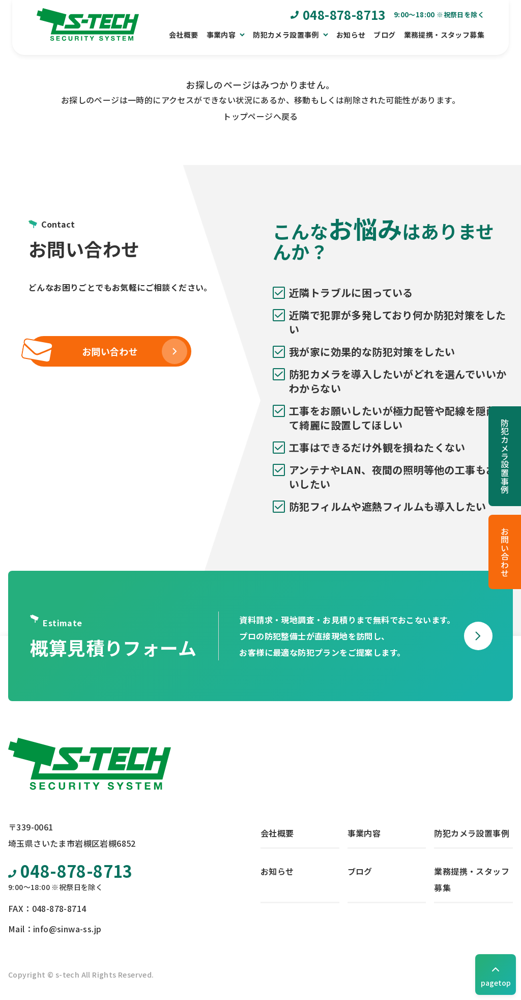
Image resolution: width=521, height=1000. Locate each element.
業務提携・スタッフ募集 (444, 35)
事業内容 (364, 833)
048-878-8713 (70, 871)
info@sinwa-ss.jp (67, 929)
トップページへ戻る (260, 116)
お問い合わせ (505, 552)
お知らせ (351, 35)
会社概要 (183, 35)
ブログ (384, 35)
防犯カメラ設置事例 (505, 456)
